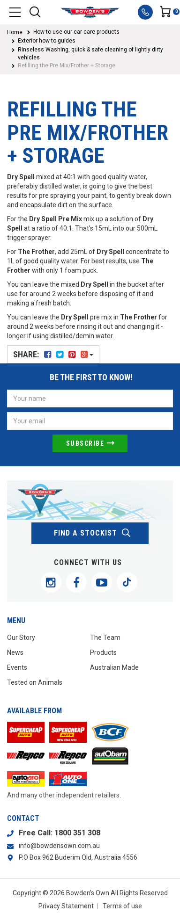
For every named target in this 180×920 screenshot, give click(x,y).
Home (14, 32)
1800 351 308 (77, 832)
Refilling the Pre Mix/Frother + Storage (66, 65)
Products (103, 652)
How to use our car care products (76, 32)
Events (17, 667)
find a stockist (92, 533)
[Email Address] (90, 421)
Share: (53, 354)
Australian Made (114, 667)
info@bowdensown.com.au (59, 845)
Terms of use (122, 906)
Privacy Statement (66, 906)
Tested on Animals (34, 682)
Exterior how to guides (46, 40)
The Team (105, 637)
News (15, 652)
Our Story (21, 637)
